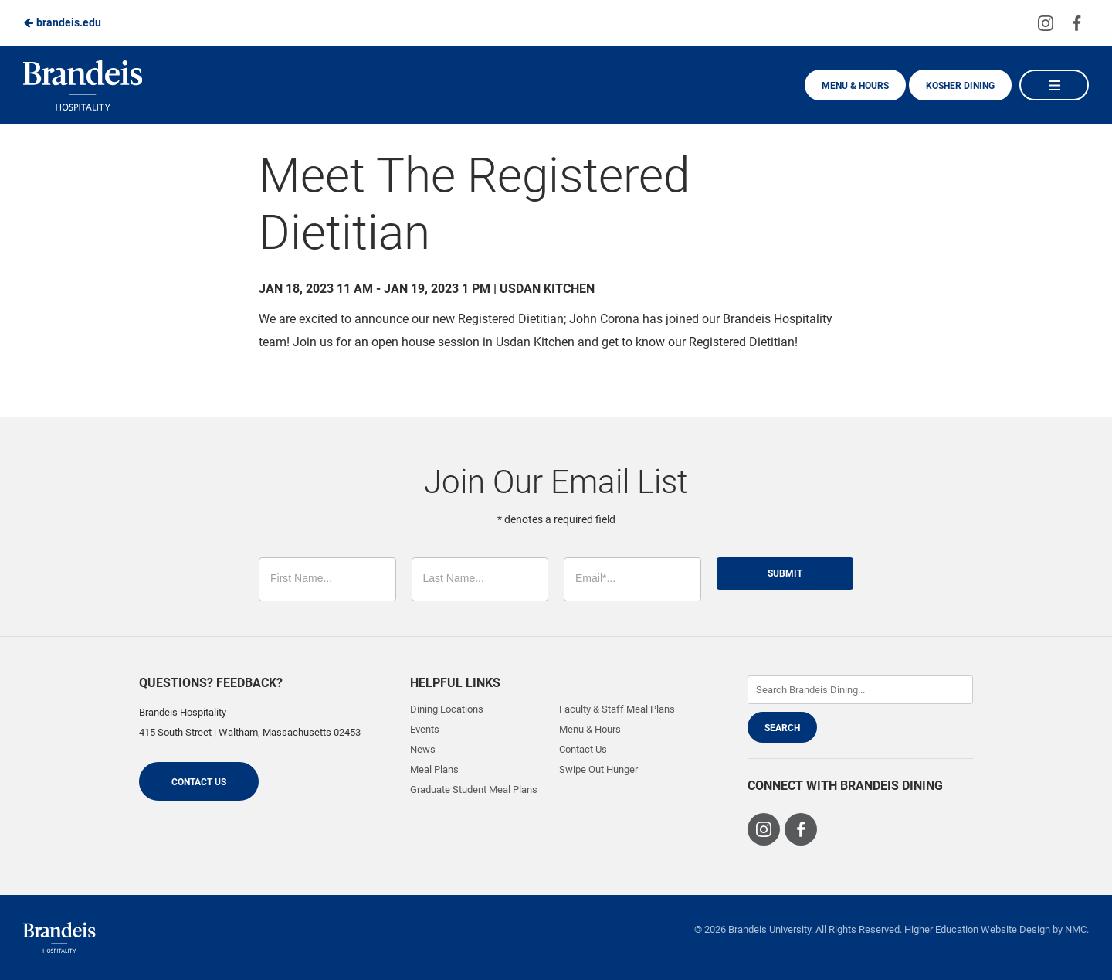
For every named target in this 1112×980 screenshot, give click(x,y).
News (423, 749)
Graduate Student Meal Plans (473, 789)
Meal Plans (434, 769)
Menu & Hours (855, 85)
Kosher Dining (960, 85)
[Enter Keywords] (860, 689)
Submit (785, 573)
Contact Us (198, 782)
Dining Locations (446, 709)
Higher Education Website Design (977, 929)
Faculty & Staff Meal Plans (617, 709)
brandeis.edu (62, 22)
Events (424, 729)
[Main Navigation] (1054, 85)
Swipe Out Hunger (598, 769)
